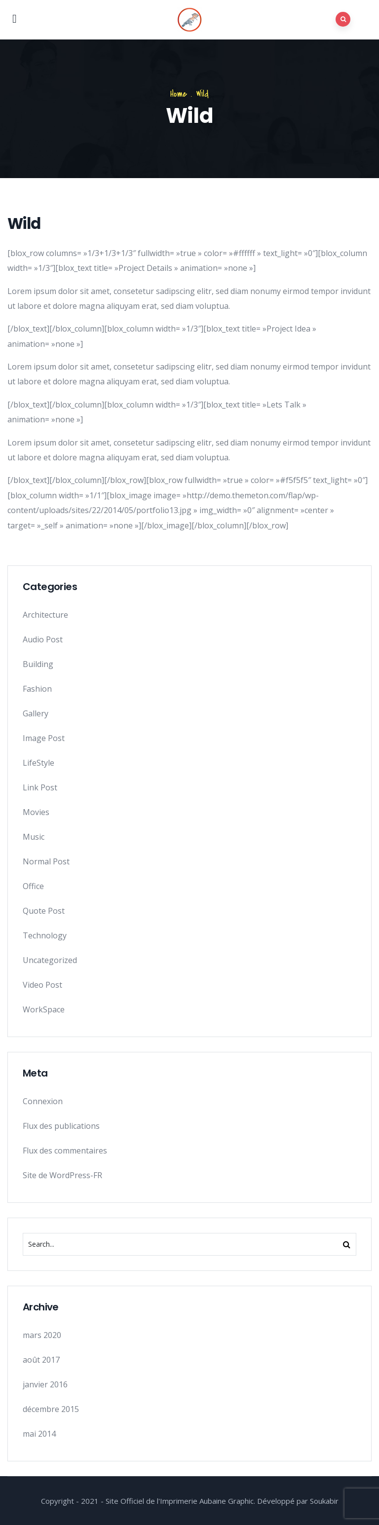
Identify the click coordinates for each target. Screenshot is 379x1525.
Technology (45, 935)
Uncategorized (50, 960)
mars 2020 (42, 1335)
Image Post (44, 738)
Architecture (45, 614)
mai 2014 (39, 1433)
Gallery (35, 713)
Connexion (43, 1101)
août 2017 (41, 1359)
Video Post (42, 984)
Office (33, 886)
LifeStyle (38, 762)
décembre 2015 (51, 1409)
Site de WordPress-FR (62, 1175)
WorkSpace (44, 1009)
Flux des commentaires (65, 1150)
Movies (36, 812)
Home (178, 94)
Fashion (37, 688)
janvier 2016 (45, 1384)
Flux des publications (61, 1125)
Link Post (40, 787)
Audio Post (43, 639)
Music (33, 836)
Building (38, 664)
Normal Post (46, 861)
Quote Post (44, 910)
